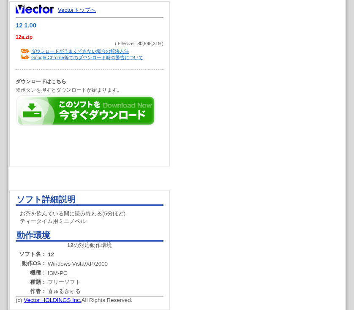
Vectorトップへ (77, 10)
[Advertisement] (265, 160)
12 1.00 (26, 25)
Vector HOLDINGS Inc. (52, 300)
